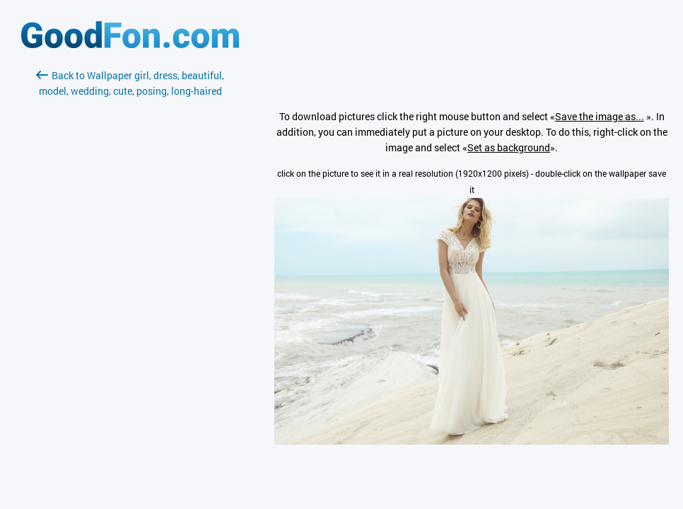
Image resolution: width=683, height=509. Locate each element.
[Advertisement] (130, 266)
